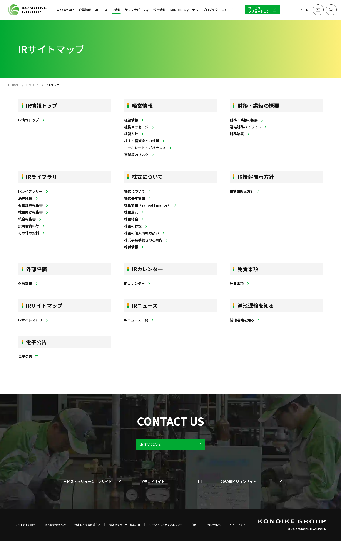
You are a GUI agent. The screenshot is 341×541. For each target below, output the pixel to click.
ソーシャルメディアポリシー (166, 524)
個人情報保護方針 (55, 524)
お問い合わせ (213, 524)
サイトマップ (237, 524)
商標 (194, 524)
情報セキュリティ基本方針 (124, 524)
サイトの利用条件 (25, 524)
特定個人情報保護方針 (87, 524)
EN (306, 10)
